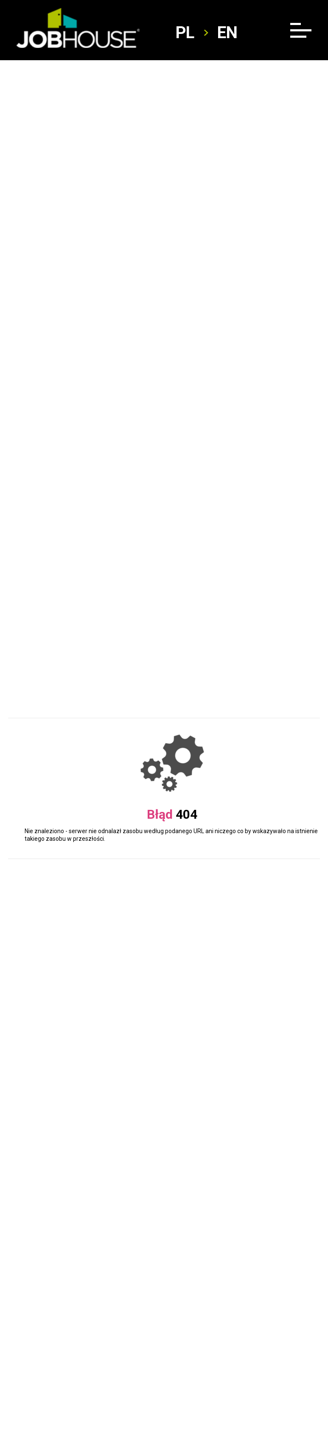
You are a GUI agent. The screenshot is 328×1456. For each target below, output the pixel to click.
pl (185, 33)
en (227, 33)
